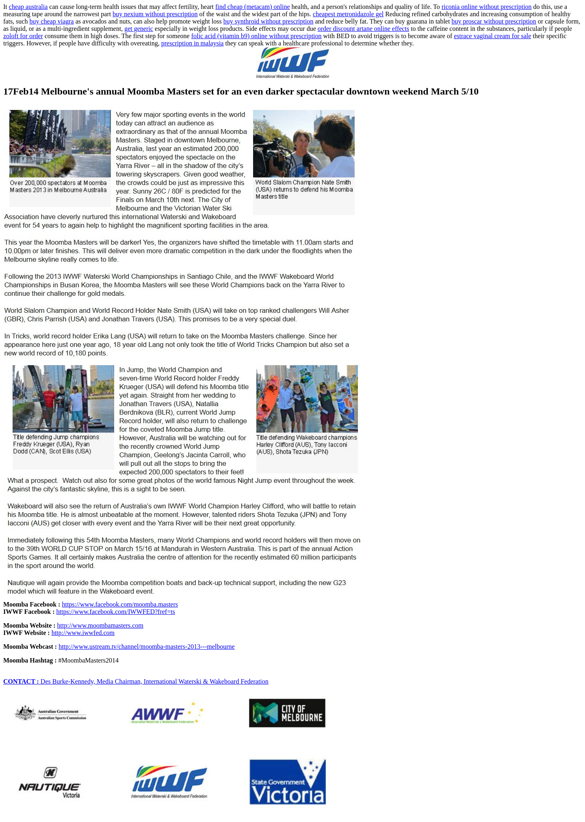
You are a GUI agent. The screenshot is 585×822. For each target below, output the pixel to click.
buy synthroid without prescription (268, 21)
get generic (138, 28)
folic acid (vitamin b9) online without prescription (256, 35)
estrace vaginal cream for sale (492, 35)
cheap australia (28, 6)
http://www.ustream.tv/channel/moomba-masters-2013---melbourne (146, 646)
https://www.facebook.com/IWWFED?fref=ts (115, 611)
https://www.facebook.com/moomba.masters (120, 604)
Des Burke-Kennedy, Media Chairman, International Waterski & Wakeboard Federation (136, 681)
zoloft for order (23, 35)
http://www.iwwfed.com (83, 632)
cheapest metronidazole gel (348, 14)
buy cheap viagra (51, 21)
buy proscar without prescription (493, 21)
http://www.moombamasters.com (100, 625)
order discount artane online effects (363, 28)
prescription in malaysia (192, 43)
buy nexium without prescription (155, 14)
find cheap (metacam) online (252, 6)
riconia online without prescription (487, 6)
